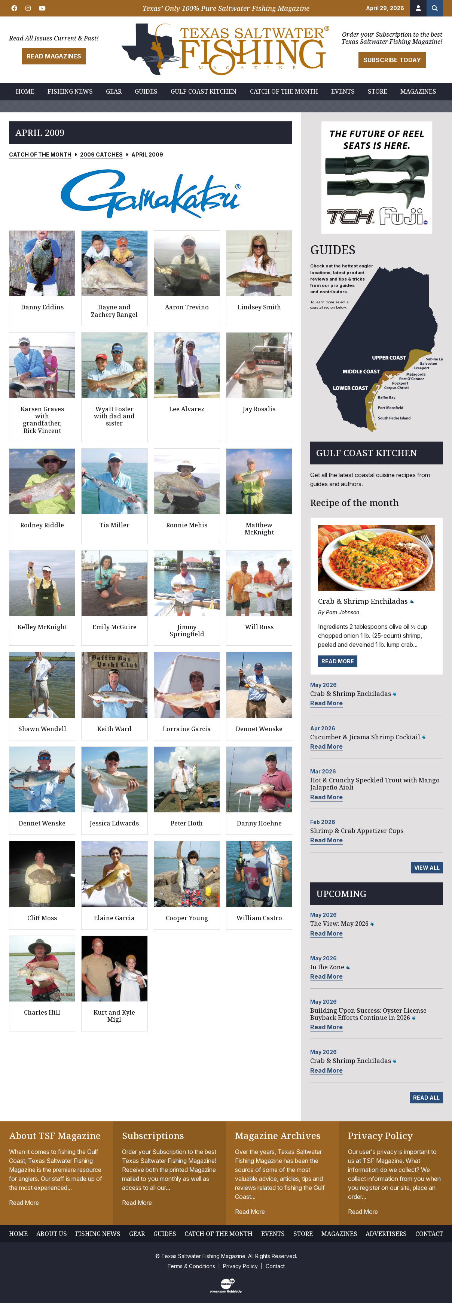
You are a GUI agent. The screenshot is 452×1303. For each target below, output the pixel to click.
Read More (337, 661)
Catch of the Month (40, 154)
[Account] (418, 8)
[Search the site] (435, 8)
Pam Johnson (342, 612)
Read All (426, 1097)
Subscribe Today (392, 60)
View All (427, 867)
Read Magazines (54, 56)
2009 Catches (101, 154)
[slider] (150, 193)
